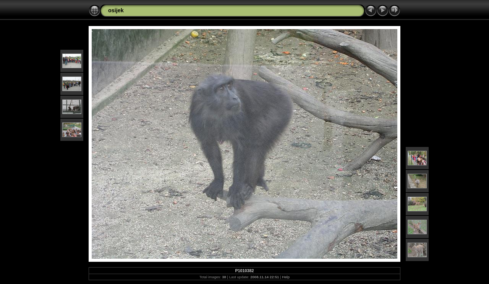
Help (286, 277)
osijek (116, 10)
